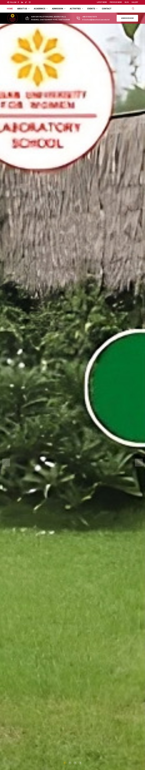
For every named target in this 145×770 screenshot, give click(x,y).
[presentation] (6, 462)
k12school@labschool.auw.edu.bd (95, 20)
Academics (39, 8)
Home (10, 8)
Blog (127, 2)
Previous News (116, 2)
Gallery (135, 2)
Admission (57, 8)
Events (91, 8)
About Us (22, 8)
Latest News (102, 2)
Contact (106, 8)
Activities (75, 8)
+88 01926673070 (89, 17)
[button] (64, 762)
